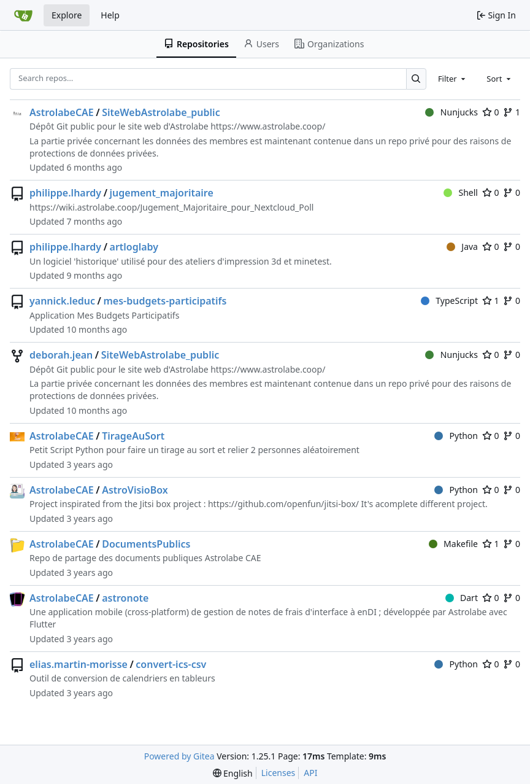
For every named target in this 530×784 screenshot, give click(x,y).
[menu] (233, 773)
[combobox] (453, 78)
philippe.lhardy (65, 193)
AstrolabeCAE (61, 112)
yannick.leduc (62, 301)
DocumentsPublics (146, 544)
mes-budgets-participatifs (164, 301)
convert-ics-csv (171, 664)
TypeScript (449, 300)
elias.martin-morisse (78, 664)
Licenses (278, 772)
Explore (67, 15)
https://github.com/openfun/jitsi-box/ (283, 504)
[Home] (23, 15)
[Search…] (416, 79)
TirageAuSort (133, 436)
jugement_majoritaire (161, 193)
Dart (461, 598)
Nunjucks (451, 112)
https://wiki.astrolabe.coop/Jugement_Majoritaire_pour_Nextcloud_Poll (171, 207)
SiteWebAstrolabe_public (161, 112)
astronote (125, 598)
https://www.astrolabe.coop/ (267, 126)
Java (462, 246)
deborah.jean (61, 355)
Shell (461, 192)
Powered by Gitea (179, 756)
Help (110, 15)
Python (456, 435)
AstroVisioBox (135, 490)
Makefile (453, 543)
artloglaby (134, 247)
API (310, 772)
